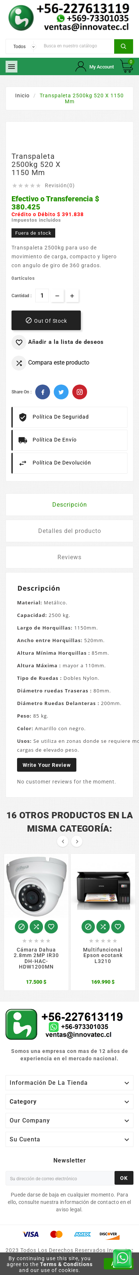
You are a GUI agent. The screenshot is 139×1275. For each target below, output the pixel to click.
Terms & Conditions (66, 1264)
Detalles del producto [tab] (69, 530)
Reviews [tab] (69, 557)
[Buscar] (77, 45)
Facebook (42, 392)
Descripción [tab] (69, 504)
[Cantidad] (42, 295)
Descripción (38, 588)
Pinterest (79, 392)
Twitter (61, 392)
